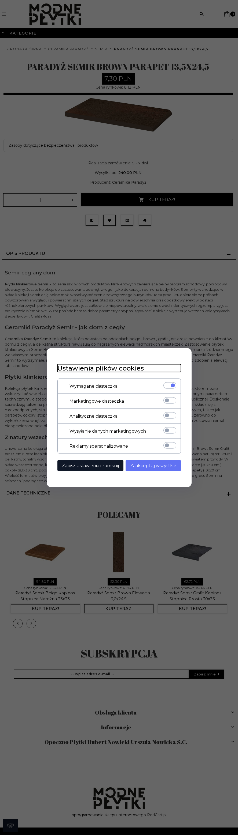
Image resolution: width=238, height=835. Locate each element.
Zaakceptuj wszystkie (153, 465)
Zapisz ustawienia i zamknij (90, 465)
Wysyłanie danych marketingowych (107, 430)
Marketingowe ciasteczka (96, 400)
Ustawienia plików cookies (100, 368)
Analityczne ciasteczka (93, 415)
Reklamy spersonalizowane (98, 445)
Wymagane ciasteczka (93, 385)
